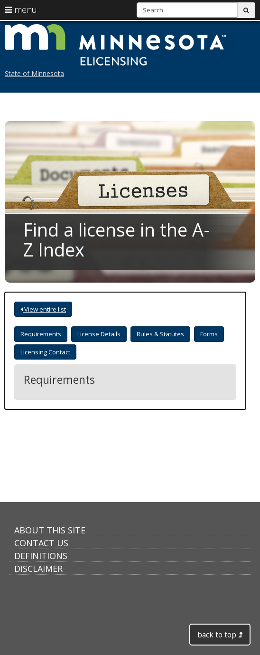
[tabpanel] (125, 380)
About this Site (49, 530)
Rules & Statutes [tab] (160, 334)
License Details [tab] (99, 334)
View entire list (43, 309)
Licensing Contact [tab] (45, 352)
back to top (219, 634)
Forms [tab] (209, 334)
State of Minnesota (34, 73)
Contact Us (41, 543)
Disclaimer (38, 568)
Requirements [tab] (40, 334)
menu (21, 9)
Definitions (40, 555)
